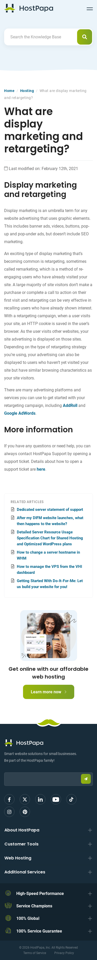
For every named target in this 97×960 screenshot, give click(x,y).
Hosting (27, 91)
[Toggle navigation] (90, 8)
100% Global (27, 918)
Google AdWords (19, 413)
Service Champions (34, 905)
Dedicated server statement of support (50, 509)
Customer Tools (21, 844)
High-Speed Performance (40, 893)
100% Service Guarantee (39, 931)
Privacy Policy (64, 953)
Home (9, 91)
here (41, 469)
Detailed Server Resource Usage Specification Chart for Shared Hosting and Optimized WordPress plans (50, 538)
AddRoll (70, 405)
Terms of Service (34, 953)
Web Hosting (17, 858)
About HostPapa (21, 830)
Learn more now (48, 691)
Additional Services (24, 872)
